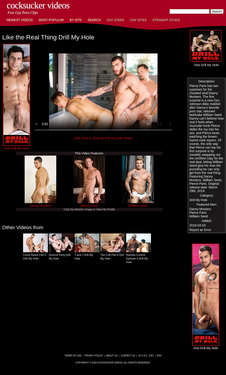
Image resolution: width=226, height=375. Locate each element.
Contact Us (128, 355)
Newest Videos (20, 20)
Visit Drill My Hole (16, 146)
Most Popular (51, 20)
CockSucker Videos (38, 5)
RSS (159, 355)
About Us (112, 355)
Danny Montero (40, 205)
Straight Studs (166, 20)
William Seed (138, 205)
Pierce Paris (89, 205)
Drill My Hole (198, 200)
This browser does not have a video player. (103, 94)
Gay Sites (138, 20)
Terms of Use (72, 355)
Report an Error (200, 230)
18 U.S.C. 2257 (146, 355)
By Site (76, 20)
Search (94, 20)
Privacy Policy (94, 355)
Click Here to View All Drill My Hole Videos (103, 138)
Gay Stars (115, 20)
